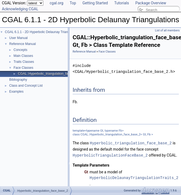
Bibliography (18, 80)
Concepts (20, 50)
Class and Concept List (26, 85)
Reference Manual (22, 44)
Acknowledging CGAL (20, 9)
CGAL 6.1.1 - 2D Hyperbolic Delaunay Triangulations (43, 32)
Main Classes (23, 56)
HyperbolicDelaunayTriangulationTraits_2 (134, 177)
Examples (16, 91)
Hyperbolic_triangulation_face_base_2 (131, 142)
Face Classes (23, 68)
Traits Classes (24, 62)
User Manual (18, 38)
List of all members (167, 30)
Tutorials (121, 3)
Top (73, 3)
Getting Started (95, 3)
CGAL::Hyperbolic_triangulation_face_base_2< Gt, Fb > (58, 74)
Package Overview (150, 3)
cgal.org (56, 3)
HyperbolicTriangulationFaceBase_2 (110, 154)
